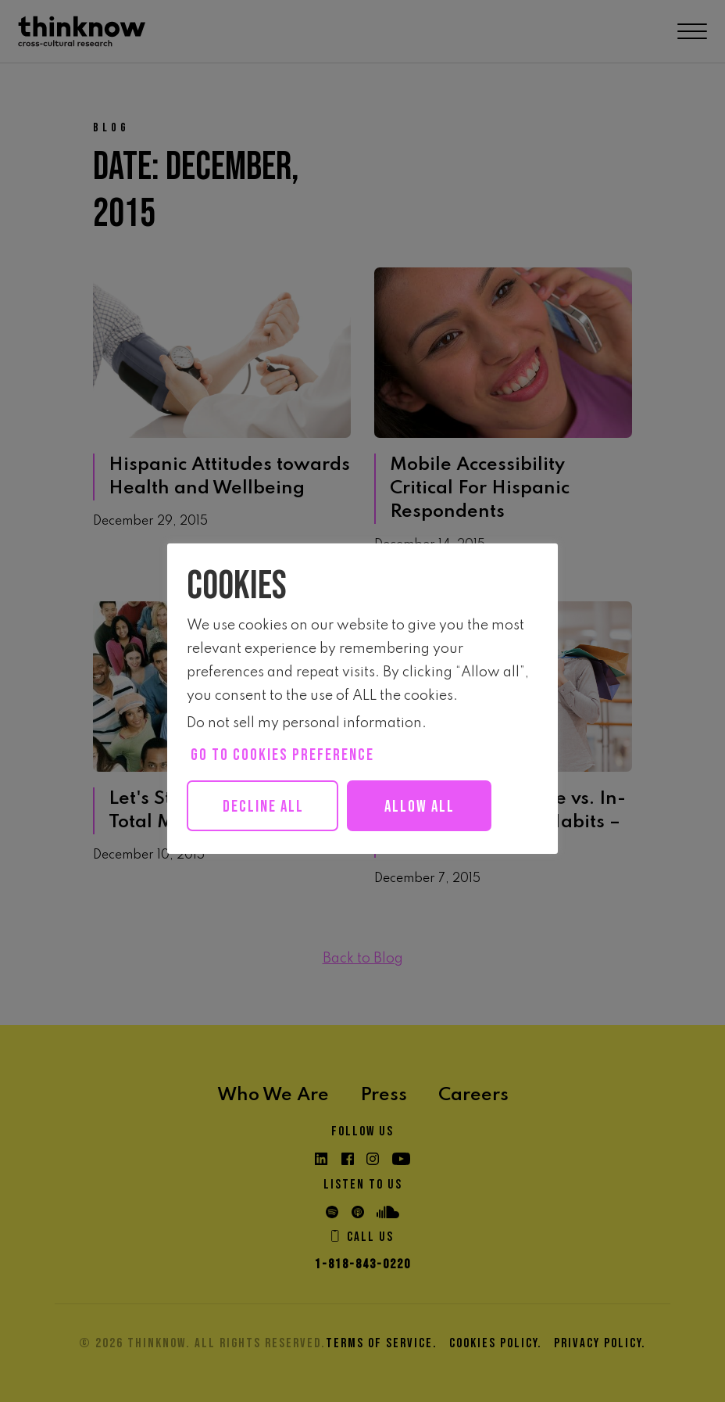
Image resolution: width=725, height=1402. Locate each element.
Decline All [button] (268, 806)
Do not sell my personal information (304, 723)
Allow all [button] (435, 806)
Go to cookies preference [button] (282, 755)
